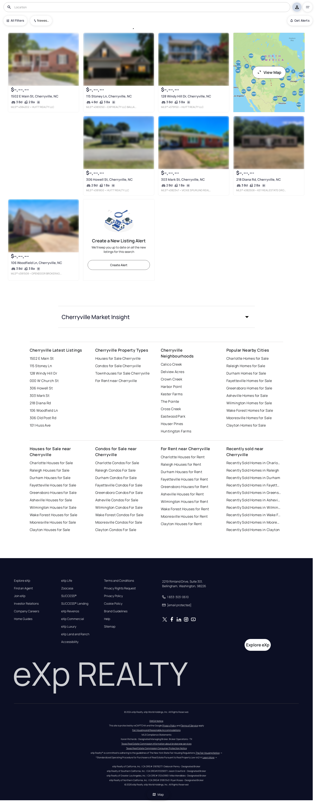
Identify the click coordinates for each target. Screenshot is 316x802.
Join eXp (19, 595)
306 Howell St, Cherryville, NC (109, 179)
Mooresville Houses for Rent (184, 516)
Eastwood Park (173, 416)
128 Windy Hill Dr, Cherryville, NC (186, 96)
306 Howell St (41, 388)
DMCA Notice (156, 720)
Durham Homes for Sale (246, 373)
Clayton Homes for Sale (246, 425)
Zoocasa (67, 588)
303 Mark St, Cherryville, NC (183, 179)
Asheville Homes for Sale (247, 395)
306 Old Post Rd (43, 417)
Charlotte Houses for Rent (183, 457)
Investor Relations (26, 603)
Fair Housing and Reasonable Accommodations (156, 730)
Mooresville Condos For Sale (118, 522)
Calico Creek (171, 364)
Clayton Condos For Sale (115, 529)
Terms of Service (189, 725)
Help (107, 618)
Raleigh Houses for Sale (49, 470)
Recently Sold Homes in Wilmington (253, 507)
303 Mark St (40, 395)
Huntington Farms (176, 431)
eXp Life (66, 580)
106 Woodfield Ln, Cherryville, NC (36, 262)
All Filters (15, 20)
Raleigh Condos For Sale (115, 470)
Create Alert (118, 265)
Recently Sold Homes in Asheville (253, 500)
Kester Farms (172, 394)
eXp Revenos (70, 611)
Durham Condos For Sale (116, 477)
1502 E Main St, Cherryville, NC (34, 96)
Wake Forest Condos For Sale (119, 514)
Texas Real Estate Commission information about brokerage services (156, 743)
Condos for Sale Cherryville (118, 365)
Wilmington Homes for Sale (249, 403)
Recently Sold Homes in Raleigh (252, 470)
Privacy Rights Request (120, 588)
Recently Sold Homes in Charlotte (253, 462)
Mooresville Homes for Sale (249, 417)
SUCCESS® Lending (74, 603)
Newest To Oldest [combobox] (43, 20)
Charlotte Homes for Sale (247, 358)
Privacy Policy (113, 595)
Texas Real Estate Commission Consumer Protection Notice (156, 748)
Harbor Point (171, 386)
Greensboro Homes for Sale (249, 388)
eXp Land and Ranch (75, 634)
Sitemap (109, 626)
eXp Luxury (68, 626)
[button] (156, 317)
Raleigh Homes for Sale (245, 365)
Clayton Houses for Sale (50, 529)
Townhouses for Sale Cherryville (122, 373)
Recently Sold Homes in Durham (253, 477)
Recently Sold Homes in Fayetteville (253, 485)
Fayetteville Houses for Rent (184, 479)
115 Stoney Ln (41, 365)
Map (158, 794)
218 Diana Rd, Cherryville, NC (258, 179)
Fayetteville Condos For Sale (118, 485)
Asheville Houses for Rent (182, 494)
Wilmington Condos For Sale (118, 507)
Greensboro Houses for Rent (184, 486)
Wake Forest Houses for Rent (185, 509)
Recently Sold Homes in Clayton (253, 529)
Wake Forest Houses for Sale (53, 514)
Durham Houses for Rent (181, 471)
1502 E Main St (42, 358)
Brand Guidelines (115, 611)
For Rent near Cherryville (116, 380)
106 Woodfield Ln (44, 410)
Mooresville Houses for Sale (53, 522)
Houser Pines (172, 423)
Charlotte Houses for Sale (51, 462)
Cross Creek (171, 408)
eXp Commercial (72, 618)
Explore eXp (22, 580)
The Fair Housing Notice (208, 752)
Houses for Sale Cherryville (118, 358)
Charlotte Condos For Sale (117, 462)
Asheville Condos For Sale (116, 500)
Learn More (208, 757)
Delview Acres (172, 371)
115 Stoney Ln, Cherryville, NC (109, 96)
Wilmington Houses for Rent (184, 501)
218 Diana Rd (40, 403)
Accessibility (69, 641)
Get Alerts (299, 20)
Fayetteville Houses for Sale (53, 485)
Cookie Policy (113, 603)
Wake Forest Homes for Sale (249, 410)
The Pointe (170, 401)
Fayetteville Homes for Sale (249, 380)
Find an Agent (23, 588)
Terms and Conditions (119, 580)
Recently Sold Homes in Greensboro (253, 492)
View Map (269, 72)
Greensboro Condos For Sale (119, 492)
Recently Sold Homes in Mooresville (253, 522)
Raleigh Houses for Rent (181, 464)
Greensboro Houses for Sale (53, 492)
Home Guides (23, 618)
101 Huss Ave (40, 425)
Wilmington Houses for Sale (53, 507)
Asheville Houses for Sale (51, 500)
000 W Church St (44, 380)
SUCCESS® (69, 595)
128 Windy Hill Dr (43, 373)
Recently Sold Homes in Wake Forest (253, 514)
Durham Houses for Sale (50, 477)
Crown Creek (171, 379)
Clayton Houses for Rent (181, 523)
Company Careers (26, 611)
